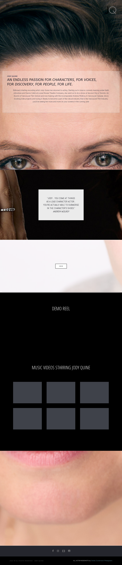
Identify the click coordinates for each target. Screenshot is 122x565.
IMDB (61, 266)
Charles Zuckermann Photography (101, 560)
